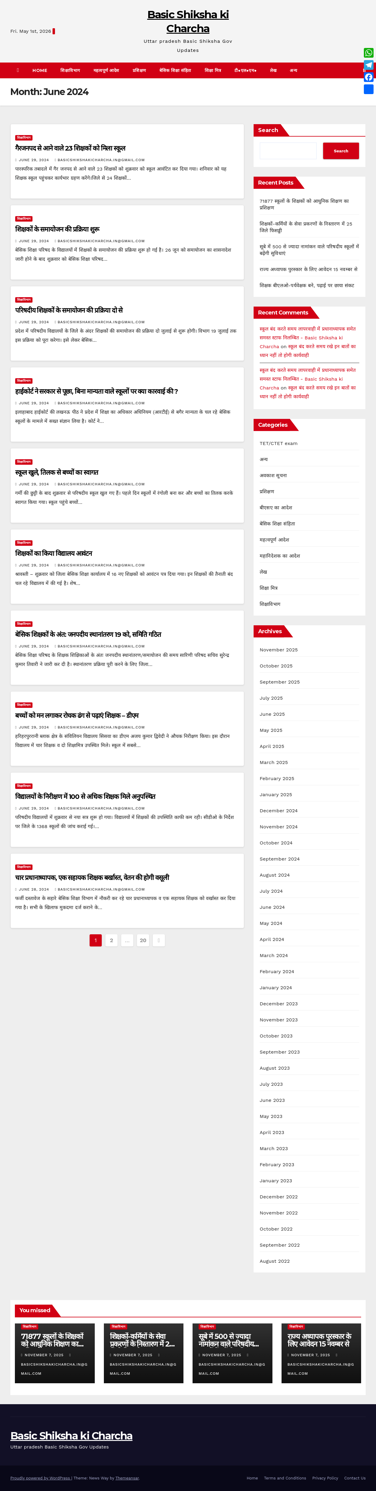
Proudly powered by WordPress (40, 1478)
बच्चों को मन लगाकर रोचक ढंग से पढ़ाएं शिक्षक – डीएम (76, 716)
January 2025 (276, 794)
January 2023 (276, 1181)
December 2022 (279, 1197)
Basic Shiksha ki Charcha (71, 1435)
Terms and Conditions (285, 1478)
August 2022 (275, 1261)
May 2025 (271, 730)
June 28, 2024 (34, 889)
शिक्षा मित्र (213, 70)
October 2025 (276, 666)
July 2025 (271, 698)
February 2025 (277, 778)
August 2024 (275, 875)
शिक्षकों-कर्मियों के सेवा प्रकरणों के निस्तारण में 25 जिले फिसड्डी (141, 1344)
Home (39, 70)
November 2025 (279, 650)
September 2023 (280, 1052)
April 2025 (272, 746)
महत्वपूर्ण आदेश (106, 70)
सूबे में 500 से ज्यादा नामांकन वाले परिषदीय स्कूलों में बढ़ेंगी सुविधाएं (227, 1344)
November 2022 (279, 1213)
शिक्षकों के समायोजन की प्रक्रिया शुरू (57, 229)
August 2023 (275, 1068)
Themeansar (127, 1478)
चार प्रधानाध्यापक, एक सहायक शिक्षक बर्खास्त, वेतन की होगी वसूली (92, 878)
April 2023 (272, 1132)
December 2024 (279, 810)
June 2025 (272, 714)
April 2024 (272, 939)
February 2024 (277, 971)
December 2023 (279, 1004)
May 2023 (271, 1116)
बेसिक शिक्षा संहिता (175, 70)
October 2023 (276, 1036)
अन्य (293, 70)
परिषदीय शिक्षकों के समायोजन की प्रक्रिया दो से (68, 310)
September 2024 (280, 859)
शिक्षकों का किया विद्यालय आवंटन (53, 553)
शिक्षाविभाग (70, 70)
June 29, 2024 (34, 160)
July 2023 (271, 1084)
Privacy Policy (325, 1478)
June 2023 (272, 1100)
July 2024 (271, 891)
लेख (273, 70)
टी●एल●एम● (245, 70)
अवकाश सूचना (273, 475)
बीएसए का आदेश (276, 508)
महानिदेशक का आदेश (280, 556)
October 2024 (276, 843)
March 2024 (274, 955)
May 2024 (271, 923)
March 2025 (274, 762)
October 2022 (276, 1229)
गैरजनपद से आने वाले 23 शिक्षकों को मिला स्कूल (70, 148)
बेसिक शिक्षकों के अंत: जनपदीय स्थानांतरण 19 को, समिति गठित (88, 634)
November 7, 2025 (45, 1355)
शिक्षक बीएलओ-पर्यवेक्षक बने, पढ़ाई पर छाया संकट (307, 285)
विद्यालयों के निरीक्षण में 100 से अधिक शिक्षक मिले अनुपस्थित (85, 797)
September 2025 (280, 682)
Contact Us (355, 1478)
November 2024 (279, 827)
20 (143, 940)
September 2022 (280, 1245)
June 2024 (272, 907)
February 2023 (277, 1164)
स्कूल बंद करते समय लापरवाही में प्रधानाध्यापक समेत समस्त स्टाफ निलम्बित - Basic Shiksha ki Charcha (308, 337)
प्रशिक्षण (139, 70)
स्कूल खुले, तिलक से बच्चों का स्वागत (56, 472)
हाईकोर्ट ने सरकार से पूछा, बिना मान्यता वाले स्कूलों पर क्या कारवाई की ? (96, 391)
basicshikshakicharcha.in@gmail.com (100, 160)
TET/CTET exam (279, 443)
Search (268, 130)
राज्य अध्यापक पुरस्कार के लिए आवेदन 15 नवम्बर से (308, 269)
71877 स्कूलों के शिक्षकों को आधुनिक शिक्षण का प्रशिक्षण (52, 1344)
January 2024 (276, 987)
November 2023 (279, 1020)
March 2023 (274, 1148)
